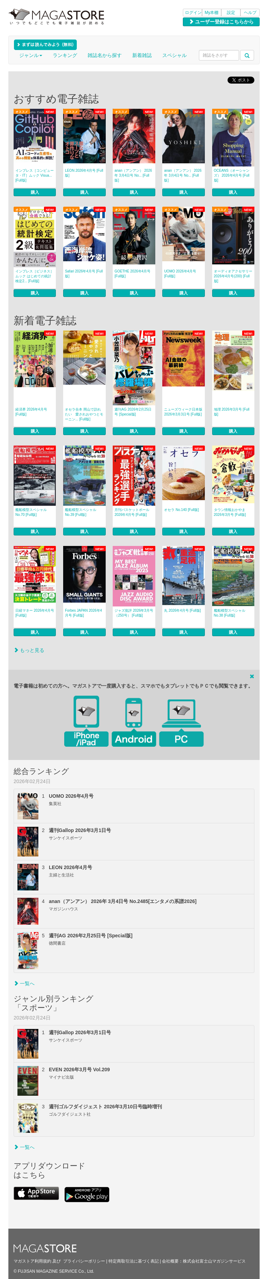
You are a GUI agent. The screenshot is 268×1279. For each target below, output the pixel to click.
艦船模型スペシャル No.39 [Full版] (80, 512)
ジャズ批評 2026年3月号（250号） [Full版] (133, 613)
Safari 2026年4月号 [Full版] (84, 273)
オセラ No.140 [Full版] (181, 510)
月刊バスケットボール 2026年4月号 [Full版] (131, 512)
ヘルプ (250, 12)
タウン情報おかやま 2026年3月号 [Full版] (230, 512)
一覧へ (24, 983)
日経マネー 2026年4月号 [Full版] (34, 613)
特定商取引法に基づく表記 (134, 1261)
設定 (231, 12)
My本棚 (212, 12)
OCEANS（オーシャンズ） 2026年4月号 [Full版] (232, 175)
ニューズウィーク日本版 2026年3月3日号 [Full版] (183, 411)
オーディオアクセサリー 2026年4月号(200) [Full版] (233, 276)
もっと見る (29, 650)
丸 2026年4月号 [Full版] (182, 610)
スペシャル (174, 55)
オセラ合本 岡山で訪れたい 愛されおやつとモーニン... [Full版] (84, 414)
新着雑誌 (142, 55)
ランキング (65, 55)
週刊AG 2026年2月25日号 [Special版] (132, 411)
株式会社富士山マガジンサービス (214, 1261)
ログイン (193, 12)
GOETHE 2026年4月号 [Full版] (132, 273)
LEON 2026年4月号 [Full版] (84, 173)
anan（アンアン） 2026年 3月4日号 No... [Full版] (133, 175)
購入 (35, 192)
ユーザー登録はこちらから (221, 21)
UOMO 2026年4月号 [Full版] (180, 273)
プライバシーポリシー (84, 1261)
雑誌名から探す (105, 55)
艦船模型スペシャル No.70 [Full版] (31, 512)
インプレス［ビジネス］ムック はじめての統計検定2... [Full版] (34, 276)
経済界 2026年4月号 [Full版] (31, 411)
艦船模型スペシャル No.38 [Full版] (229, 613)
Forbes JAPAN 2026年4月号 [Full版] (83, 613)
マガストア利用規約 (32, 1261)
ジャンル (30, 55)
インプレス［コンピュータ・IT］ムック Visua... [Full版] (34, 175)
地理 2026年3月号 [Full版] (232, 411)
